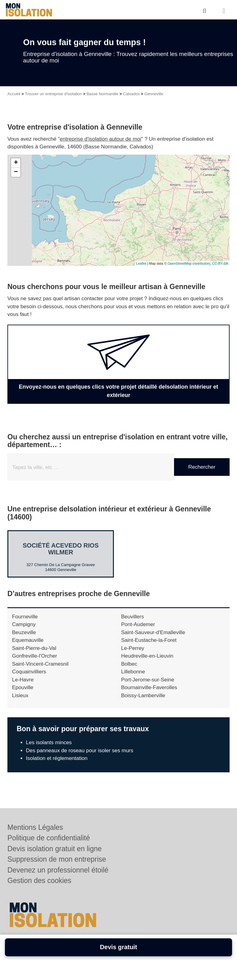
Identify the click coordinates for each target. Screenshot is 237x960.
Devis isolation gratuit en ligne (54, 849)
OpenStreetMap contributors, (190, 263)
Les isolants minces (49, 742)
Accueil (13, 94)
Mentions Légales (35, 827)
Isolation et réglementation (56, 758)
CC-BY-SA (220, 263)
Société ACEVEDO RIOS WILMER (61, 549)
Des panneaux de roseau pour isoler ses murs (79, 750)
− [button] (16, 172)
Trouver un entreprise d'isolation (53, 94)
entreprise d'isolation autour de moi (100, 139)
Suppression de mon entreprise (56, 859)
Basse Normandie (102, 94)
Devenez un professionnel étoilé (57, 870)
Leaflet (141, 263)
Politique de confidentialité (48, 838)
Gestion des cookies (39, 881)
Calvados (131, 94)
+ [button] (16, 163)
